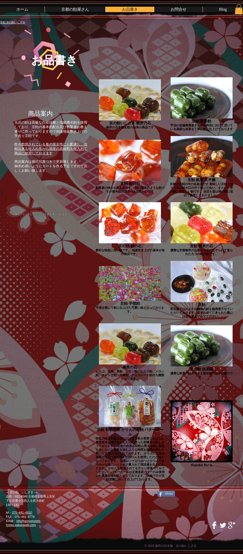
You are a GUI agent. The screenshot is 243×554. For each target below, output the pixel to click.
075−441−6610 (22, 512)
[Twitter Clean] (223, 525)
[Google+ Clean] (231, 525)
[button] (239, 9)
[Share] (166, 494)
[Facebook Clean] (214, 525)
